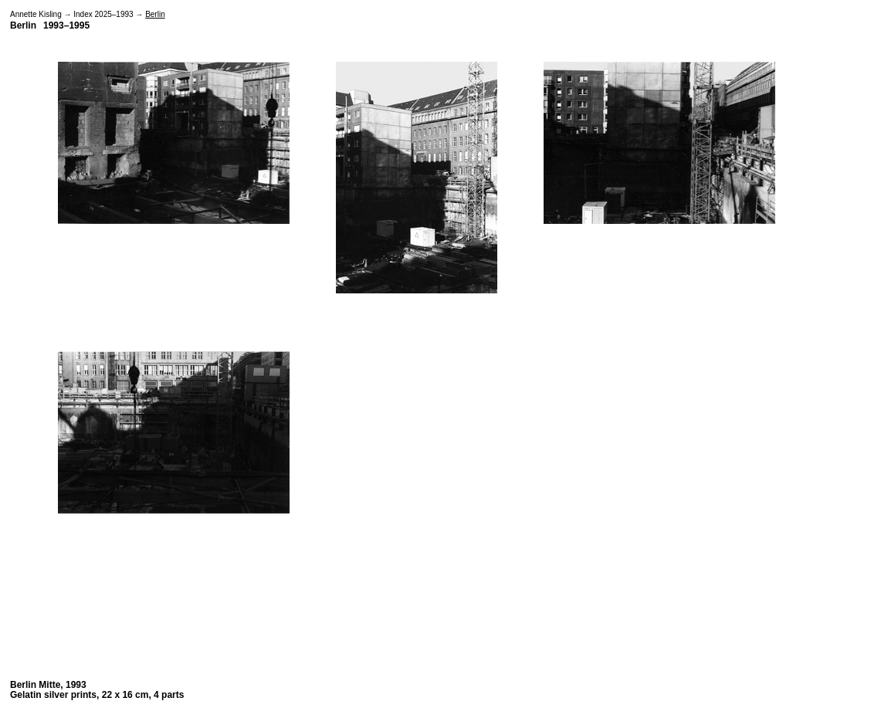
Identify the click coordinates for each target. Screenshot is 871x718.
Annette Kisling (36, 14)
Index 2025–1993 (103, 14)
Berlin (155, 14)
